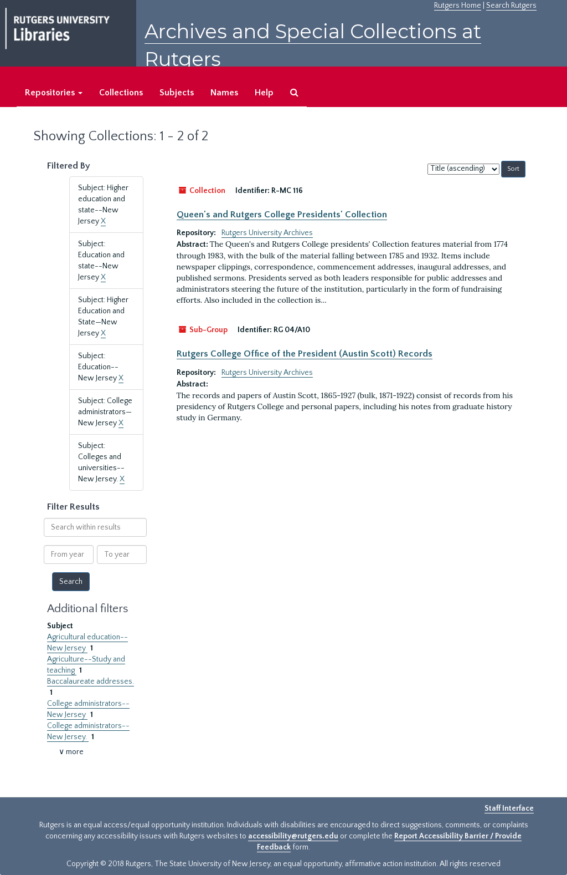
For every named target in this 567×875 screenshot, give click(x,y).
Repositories (54, 93)
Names (224, 93)
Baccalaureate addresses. (90, 681)
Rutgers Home (457, 5)
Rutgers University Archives (267, 232)
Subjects (176, 93)
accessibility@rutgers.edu (293, 836)
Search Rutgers (511, 5)
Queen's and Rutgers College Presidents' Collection (282, 215)
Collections (121, 93)
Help (264, 93)
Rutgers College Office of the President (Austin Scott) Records (304, 354)
